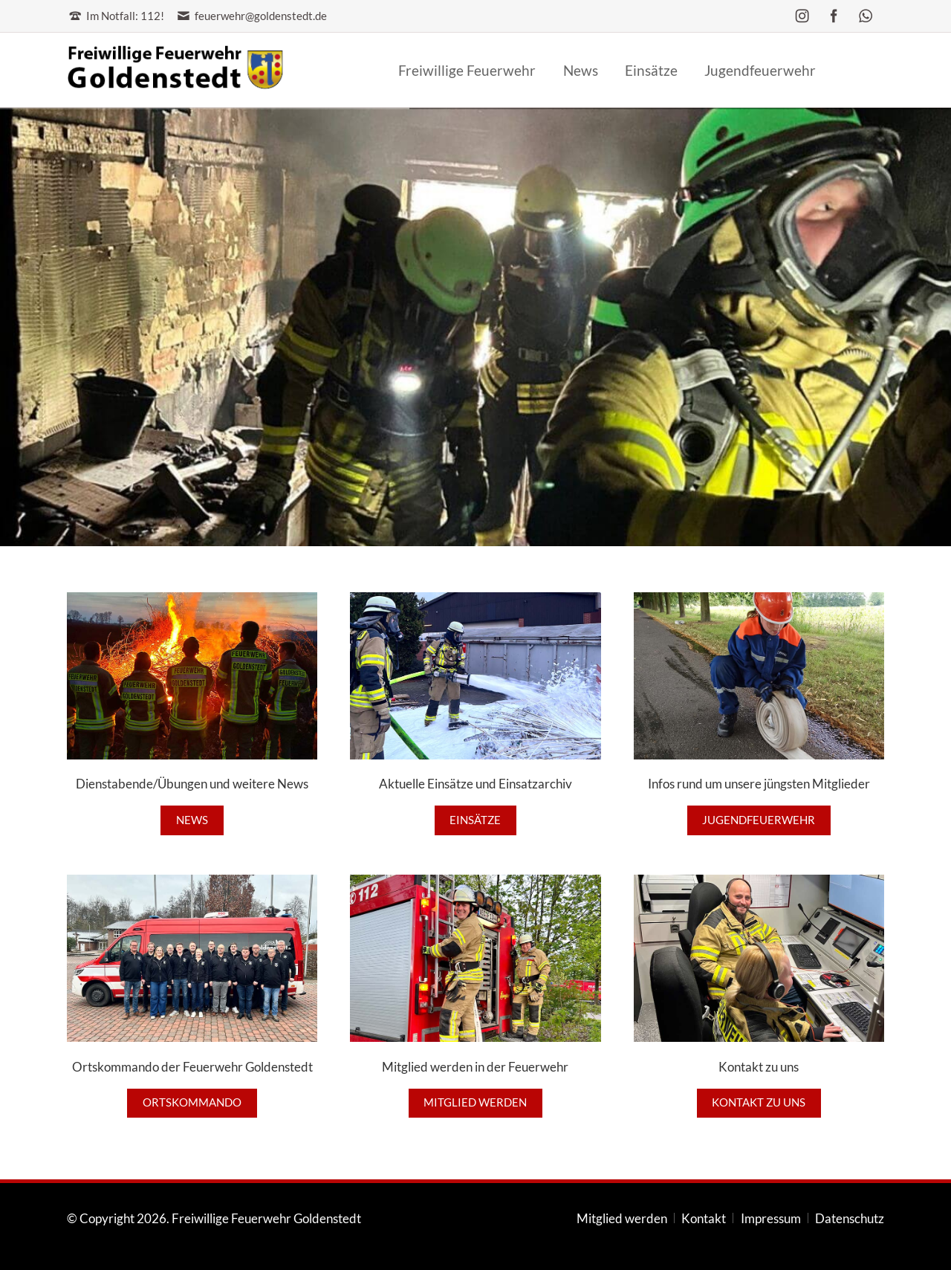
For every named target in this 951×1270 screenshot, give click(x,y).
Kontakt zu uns (758, 1102)
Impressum (771, 1218)
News (192, 820)
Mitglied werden (475, 1102)
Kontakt (703, 1218)
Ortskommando (192, 1102)
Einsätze (475, 820)
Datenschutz (849, 1218)
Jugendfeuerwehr (758, 820)
